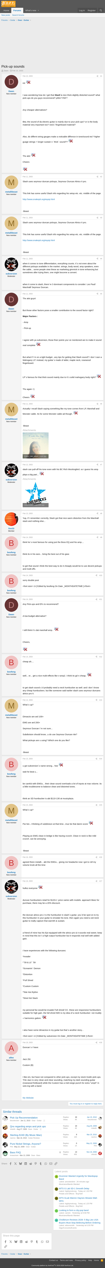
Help (90, 1260)
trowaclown (14, 1155)
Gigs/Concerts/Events (68, 1228)
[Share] (97, 76)
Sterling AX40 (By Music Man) (26, 1135)
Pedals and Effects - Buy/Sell (70, 1194)
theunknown (14, 1121)
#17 (100, 881)
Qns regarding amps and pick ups (28, 1126)
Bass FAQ (15, 1152)
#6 (101, 404)
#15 (100, 805)
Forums (17, 10)
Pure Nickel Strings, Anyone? (25, 1144)
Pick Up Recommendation (24, 1117)
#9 (101, 537)
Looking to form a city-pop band (74, 1210)
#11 (100, 599)
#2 (101, 177)
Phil (11, 1147)
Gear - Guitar (37, 1121)
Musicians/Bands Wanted (69, 1184)
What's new (30, 10)
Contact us (53, 1260)
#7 (101, 465)
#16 (100, 857)
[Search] (101, 10)
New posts (5, 15)
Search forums (18, 15)
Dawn (6, 71)
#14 (100, 759)
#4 (101, 259)
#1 (101, 76)
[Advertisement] (52, 43)
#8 (101, 513)
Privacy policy (80, 1260)
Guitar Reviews (34, 1138)
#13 (100, 700)
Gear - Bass (35, 1155)
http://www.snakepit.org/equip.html (39, 199)
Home (6, 10)
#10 (100, 575)
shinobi (94, 1154)
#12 (100, 657)
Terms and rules (66, 1260)
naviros (12, 1138)
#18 (100, 1043)
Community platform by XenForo (52, 1265)
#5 (101, 294)
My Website (28, 1098)
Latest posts (61, 1171)
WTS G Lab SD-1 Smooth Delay (74, 1188)
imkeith (12, 1129)
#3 (101, 218)
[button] (38, 10)
